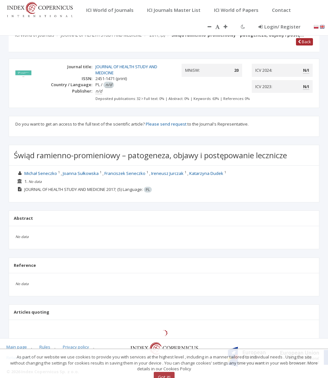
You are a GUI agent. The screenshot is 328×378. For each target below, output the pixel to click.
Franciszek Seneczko (124, 173)
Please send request (166, 124)
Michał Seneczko (40, 173)
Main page (16, 347)
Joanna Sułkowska (81, 173)
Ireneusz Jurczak (167, 173)
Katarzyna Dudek (206, 173)
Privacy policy (76, 347)
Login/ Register (279, 26)
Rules (44, 347)
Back (304, 42)
